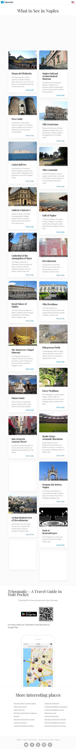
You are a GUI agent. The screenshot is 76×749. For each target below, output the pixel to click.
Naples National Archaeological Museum (51, 75)
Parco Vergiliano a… (50, 385)
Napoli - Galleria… (19, 201)
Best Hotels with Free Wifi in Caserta (24, 715)
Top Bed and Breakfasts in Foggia (54, 706)
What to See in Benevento (52, 699)
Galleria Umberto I (21, 206)
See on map (29, 89)
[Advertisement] (38, 34)
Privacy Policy (32, 736)
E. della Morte (31, 338)
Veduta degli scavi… (19, 502)
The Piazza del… (23, 67)
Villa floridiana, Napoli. (49, 295)
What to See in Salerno (20, 718)
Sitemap (57, 736)
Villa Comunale (50, 169)
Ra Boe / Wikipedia (30, 156)
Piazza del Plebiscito (22, 72)
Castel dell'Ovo (19, 161)
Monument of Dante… (19, 385)
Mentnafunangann (30, 502)
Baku (64, 476)
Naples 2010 (20, 156)
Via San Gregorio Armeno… (21, 425)
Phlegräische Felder (55, 340)
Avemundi (32, 246)
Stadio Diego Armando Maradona (53, 435)
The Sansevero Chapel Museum (20, 344)
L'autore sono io (57, 429)
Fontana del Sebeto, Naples (53, 483)
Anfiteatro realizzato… (54, 521)
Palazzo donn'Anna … (49, 120)
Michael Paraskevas (30, 201)
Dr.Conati (33, 112)
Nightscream (31, 67)
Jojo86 (64, 340)
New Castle (17, 117)
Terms (25, 736)
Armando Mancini (61, 120)
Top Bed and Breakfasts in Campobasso (56, 702)
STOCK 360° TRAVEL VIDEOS (46, 736)
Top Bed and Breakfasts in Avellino (24, 722)
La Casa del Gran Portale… (48, 253)
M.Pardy (64, 67)
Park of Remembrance (50, 527)
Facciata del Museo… (55, 67)
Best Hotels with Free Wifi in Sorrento (55, 715)
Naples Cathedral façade (21, 246)
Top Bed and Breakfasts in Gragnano (55, 718)
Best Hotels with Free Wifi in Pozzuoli (55, 722)
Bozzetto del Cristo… (21, 338)
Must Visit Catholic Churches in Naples (25, 699)
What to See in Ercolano (51, 712)
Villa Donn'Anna (51, 124)
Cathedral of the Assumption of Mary (22, 252)
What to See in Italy (19, 706)
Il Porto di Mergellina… (55, 209)
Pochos (64, 429)
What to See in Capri (50, 709)
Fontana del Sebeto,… (56, 476)
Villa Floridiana (50, 300)
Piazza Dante (18, 390)
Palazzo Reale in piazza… (21, 293)
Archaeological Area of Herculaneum (22, 509)
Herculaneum (50, 258)
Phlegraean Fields (52, 345)
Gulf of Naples (50, 213)
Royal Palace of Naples (19, 299)
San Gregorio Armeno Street (19, 431)
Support (19, 736)
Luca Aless (32, 293)
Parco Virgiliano (51, 389)
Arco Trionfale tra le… (23, 112)
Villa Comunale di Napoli (51, 164)
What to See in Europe (20, 702)
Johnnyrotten (62, 164)
